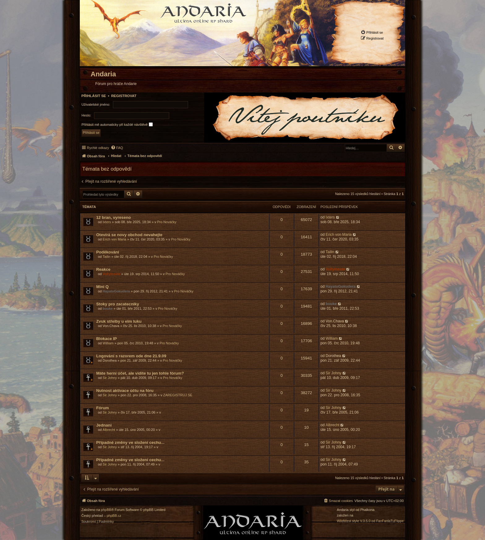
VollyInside (111, 274)
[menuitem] (372, 32)
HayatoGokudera (116, 291)
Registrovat (123, 96)
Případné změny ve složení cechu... (130, 442)
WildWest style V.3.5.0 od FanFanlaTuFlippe (370, 521)
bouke (108, 308)
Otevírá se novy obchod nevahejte (129, 234)
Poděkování (107, 252)
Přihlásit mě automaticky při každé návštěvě (117, 124)
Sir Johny (110, 378)
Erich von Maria (114, 239)
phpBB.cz (114, 515)
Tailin (106, 256)
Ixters (107, 222)
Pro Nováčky (166, 222)
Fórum (102, 408)
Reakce (103, 269)
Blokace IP (106, 338)
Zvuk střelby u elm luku (119, 321)
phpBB (106, 509)
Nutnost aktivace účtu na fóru (124, 390)
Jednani (104, 425)
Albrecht (109, 430)
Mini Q (102, 286)
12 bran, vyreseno (113, 217)
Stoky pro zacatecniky (117, 304)
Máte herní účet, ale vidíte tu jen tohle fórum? (140, 373)
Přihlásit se (93, 96)
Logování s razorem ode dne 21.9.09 (131, 356)
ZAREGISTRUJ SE (177, 395)
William (108, 343)
